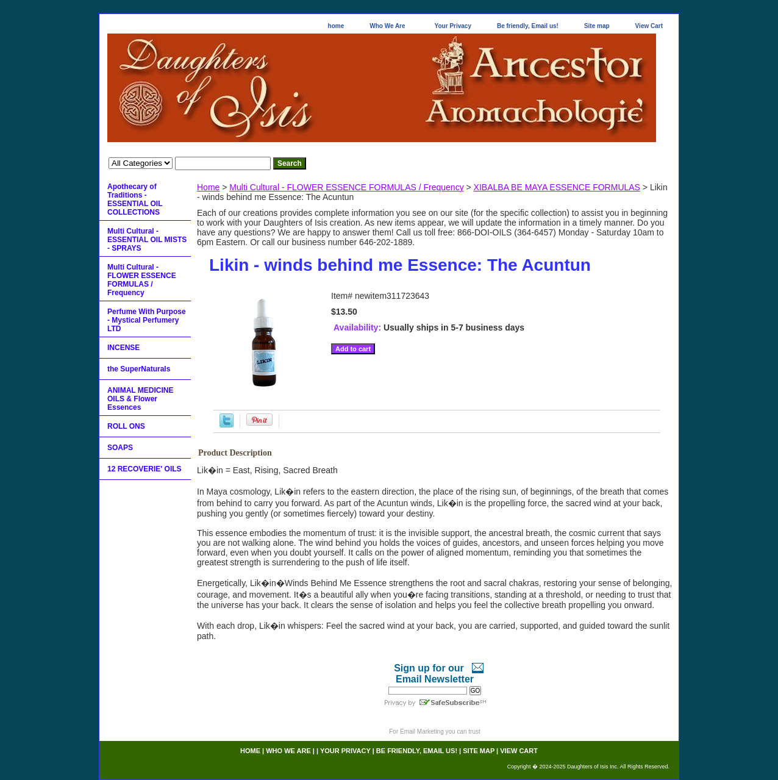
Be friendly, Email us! (528, 26)
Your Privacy (453, 26)
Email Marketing (422, 731)
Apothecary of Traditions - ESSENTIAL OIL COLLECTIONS (134, 199)
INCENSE (123, 347)
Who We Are (387, 26)
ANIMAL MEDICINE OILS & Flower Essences (140, 399)
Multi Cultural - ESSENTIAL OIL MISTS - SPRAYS (147, 239)
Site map (597, 26)
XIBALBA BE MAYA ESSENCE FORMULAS (557, 187)
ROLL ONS (126, 426)
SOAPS (120, 447)
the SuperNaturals (138, 369)
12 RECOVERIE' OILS (144, 469)
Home (208, 187)
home (336, 26)
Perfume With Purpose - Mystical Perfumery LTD (146, 320)
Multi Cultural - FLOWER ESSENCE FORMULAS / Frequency (346, 187)
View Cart (649, 26)
